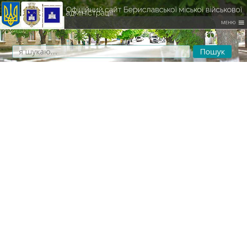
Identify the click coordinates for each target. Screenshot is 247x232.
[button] (228, 22)
